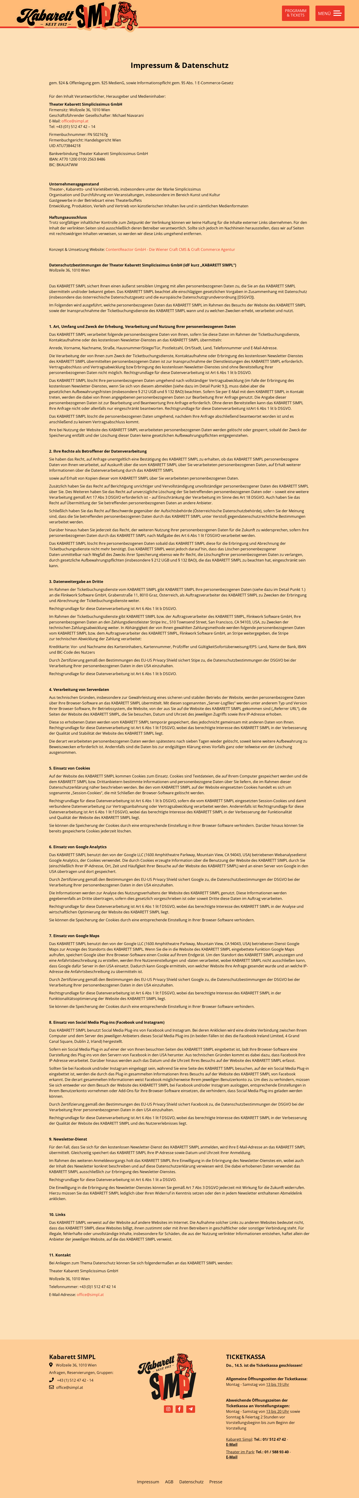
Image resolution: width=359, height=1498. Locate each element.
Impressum (148, 1482)
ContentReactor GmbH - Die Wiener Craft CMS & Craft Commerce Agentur (170, 249)
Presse (215, 1482)
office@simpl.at (74, 121)
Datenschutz (191, 1482)
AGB (169, 1482)
